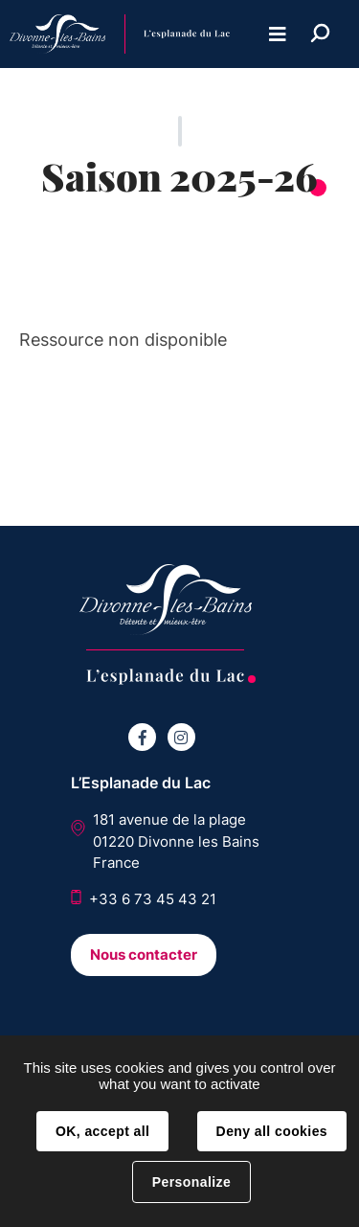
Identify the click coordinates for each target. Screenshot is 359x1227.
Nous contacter (143, 954)
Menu (278, 34)
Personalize (191, 1182)
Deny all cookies (271, 1131)
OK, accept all (102, 1131)
